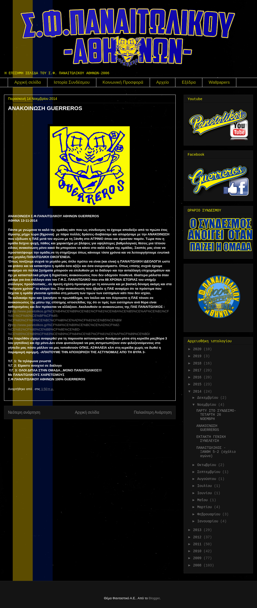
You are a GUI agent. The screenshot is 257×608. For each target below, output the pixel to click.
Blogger (154, 598)
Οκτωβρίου (207, 465)
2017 (198, 370)
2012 (198, 537)
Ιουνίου (205, 493)
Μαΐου (203, 500)
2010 (198, 551)
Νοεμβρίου (207, 405)
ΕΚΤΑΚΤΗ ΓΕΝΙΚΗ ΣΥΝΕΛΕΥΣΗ (211, 439)
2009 (198, 558)
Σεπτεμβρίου (209, 472)
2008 (198, 565)
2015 (198, 384)
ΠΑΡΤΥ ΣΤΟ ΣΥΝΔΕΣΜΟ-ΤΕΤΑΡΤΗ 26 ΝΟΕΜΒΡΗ (216, 415)
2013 (198, 530)
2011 (198, 544)
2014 (198, 392)
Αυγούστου (207, 479)
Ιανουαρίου (208, 521)
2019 (198, 356)
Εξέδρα (189, 82)
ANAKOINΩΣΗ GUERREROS (207, 428)
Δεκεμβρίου (208, 398)
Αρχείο (162, 82)
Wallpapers (219, 82)
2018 (198, 363)
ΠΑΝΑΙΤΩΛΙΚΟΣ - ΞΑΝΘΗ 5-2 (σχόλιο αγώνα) (216, 452)
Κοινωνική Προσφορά (123, 82)
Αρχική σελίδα (27, 82)
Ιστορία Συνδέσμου (72, 82)
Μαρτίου (205, 507)
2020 (198, 349)
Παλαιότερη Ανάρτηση (153, 412)
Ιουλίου (205, 486)
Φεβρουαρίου (209, 514)
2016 (198, 377)
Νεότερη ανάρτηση (24, 412)
